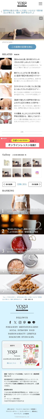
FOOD (31, 330)
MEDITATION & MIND (28, 327)
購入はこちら (11, 363)
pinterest (24, 322)
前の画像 (9, 184)
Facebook (10, 322)
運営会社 (34, 411)
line (33, 322)
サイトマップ (17, 414)
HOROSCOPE (14, 337)
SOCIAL (13, 330)
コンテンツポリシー (24, 411)
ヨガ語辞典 (26, 414)
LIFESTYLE (31, 334)
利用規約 (33, 409)
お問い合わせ (10, 409)
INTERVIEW (23, 330)
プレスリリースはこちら (22, 409)
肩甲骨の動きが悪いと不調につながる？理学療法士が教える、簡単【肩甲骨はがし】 (23, 11)
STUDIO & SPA (27, 337)
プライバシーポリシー (12, 411)
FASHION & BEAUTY (17, 334)
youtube (29, 322)
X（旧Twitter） (15, 322)
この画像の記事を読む (22, 46)
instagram (20, 322)
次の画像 (35, 184)
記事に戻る (22, 184)
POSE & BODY (12, 327)
